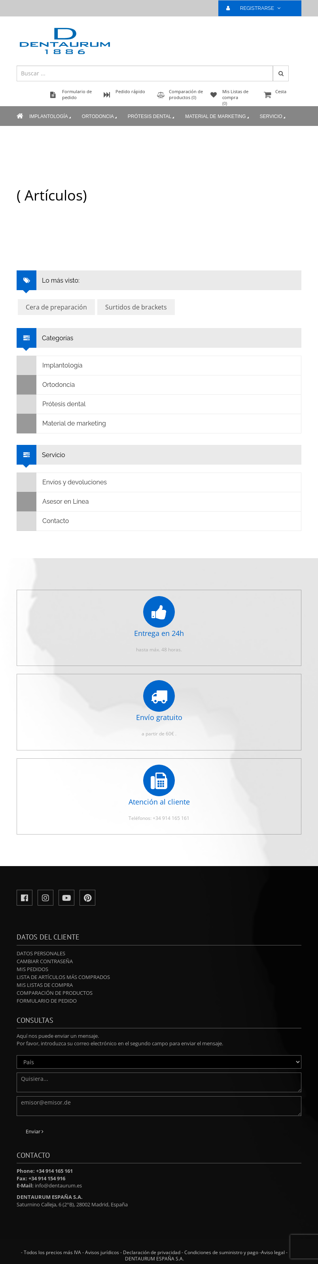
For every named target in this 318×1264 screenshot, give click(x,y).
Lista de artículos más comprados (63, 977)
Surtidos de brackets (136, 307)
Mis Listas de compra (45, 984)
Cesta (281, 95)
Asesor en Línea (53, 501)
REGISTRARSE (256, 8)
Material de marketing (217, 117)
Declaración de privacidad (151, 1252)
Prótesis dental (152, 117)
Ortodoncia (100, 117)
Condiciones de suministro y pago (221, 1252)
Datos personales (41, 953)
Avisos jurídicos (102, 1252)
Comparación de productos (55, 992)
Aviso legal (273, 1252)
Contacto (43, 521)
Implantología (50, 117)
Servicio (273, 117)
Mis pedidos (32, 969)
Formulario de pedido (47, 1000)
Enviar (35, 1131)
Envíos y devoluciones (62, 482)
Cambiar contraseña (45, 961)
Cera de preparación (56, 307)
